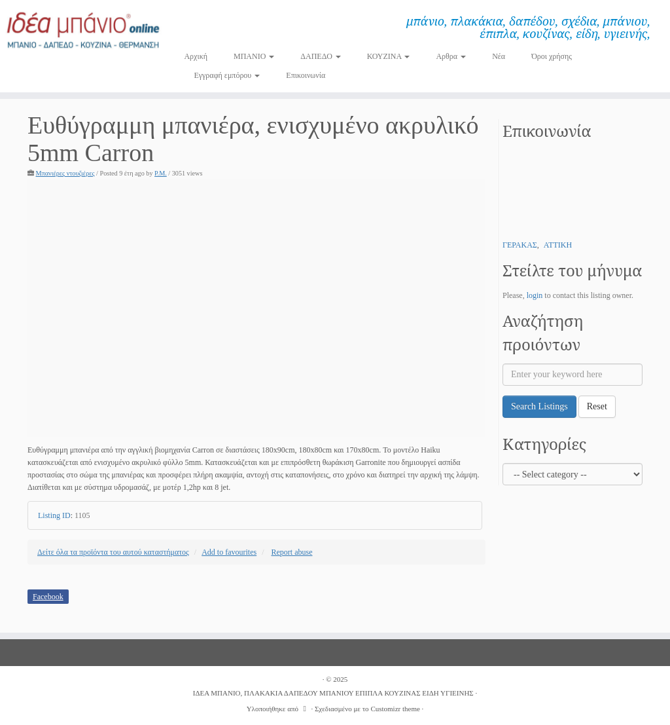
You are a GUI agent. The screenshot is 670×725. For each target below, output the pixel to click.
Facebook (48, 596)
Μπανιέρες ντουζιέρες (65, 173)
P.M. (160, 173)
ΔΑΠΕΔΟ (320, 56)
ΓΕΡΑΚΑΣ (519, 245)
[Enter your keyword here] (572, 374)
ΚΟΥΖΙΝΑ (388, 56)
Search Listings (539, 406)
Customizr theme (394, 709)
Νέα (498, 56)
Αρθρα (451, 56)
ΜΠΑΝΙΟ (254, 56)
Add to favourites (229, 552)
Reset (597, 406)
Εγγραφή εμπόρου (227, 75)
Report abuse (292, 552)
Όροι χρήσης (551, 56)
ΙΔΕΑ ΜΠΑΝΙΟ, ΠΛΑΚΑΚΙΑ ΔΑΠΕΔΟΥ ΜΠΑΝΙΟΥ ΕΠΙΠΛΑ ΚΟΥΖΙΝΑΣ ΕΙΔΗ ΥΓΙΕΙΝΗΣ (333, 693)
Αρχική (195, 56)
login (535, 295)
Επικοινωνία (305, 75)
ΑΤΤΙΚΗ (558, 245)
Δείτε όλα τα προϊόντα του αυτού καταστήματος (113, 552)
